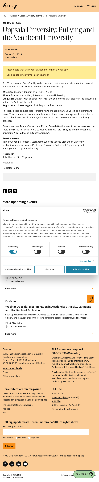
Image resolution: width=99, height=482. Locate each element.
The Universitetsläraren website (18, 405)
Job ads (6, 408)
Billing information (11, 376)
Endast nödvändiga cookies (18, 269)
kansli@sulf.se (38, 363)
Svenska (22, 437)
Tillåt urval (49, 269)
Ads (4, 412)
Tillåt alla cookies (81, 269)
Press (5, 372)
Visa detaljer (85, 261)
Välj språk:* (8, 437)
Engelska (35, 437)
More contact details (12, 368)
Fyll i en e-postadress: (13, 426)
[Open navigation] (91, 6)
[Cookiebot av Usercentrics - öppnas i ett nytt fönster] (84, 211)
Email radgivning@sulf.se (63, 357)
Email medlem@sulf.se (62, 372)
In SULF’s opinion (60, 397)
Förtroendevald (59, 409)
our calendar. (42, 74)
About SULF (57, 393)
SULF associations (60, 405)
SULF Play (56, 401)
